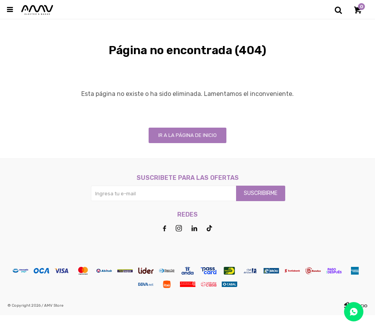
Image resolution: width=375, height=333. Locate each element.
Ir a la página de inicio (187, 153)
